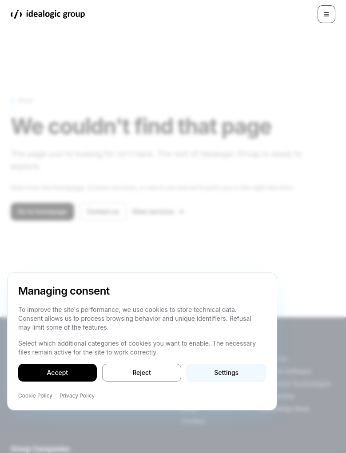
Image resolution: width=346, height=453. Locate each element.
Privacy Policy (77, 395)
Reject (141, 372)
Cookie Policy (35, 395)
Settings (226, 372)
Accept (57, 372)
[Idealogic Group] (48, 14)
